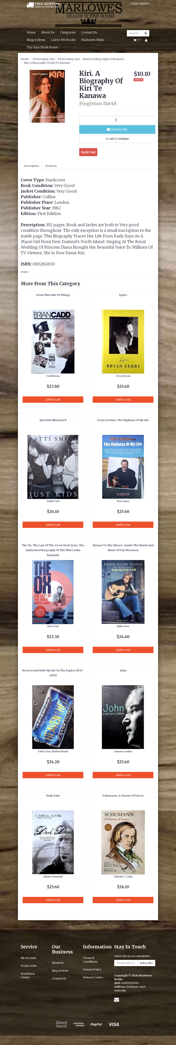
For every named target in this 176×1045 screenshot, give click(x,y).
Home (31, 32)
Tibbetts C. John (123, 876)
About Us (48, 32)
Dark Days (53, 795)
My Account (28, 958)
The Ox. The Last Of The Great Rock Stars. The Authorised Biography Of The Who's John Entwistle (53, 550)
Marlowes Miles (92, 40)
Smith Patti (53, 501)
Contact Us (89, 32)
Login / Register (140, 3)
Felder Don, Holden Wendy (53, 751)
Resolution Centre (28, 975)
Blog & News (36, 40)
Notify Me (117, 129)
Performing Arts (44, 59)
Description (31, 166)
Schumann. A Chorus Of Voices (123, 795)
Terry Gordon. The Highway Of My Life (123, 420)
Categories (68, 32)
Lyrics (123, 295)
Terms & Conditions (90, 959)
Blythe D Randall (53, 876)
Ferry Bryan (123, 376)
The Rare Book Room (42, 47)
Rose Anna (123, 501)
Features (51, 166)
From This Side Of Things (53, 295)
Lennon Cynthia (123, 751)
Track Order (29, 965)
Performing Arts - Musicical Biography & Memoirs (91, 59)
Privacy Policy (92, 969)
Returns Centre (93, 977)
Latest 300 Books (63, 40)
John (123, 670)
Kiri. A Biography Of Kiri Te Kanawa (47, 62)
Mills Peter (123, 626)
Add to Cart (53, 399)
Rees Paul (53, 626)
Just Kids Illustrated (53, 420)
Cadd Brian (53, 376)
